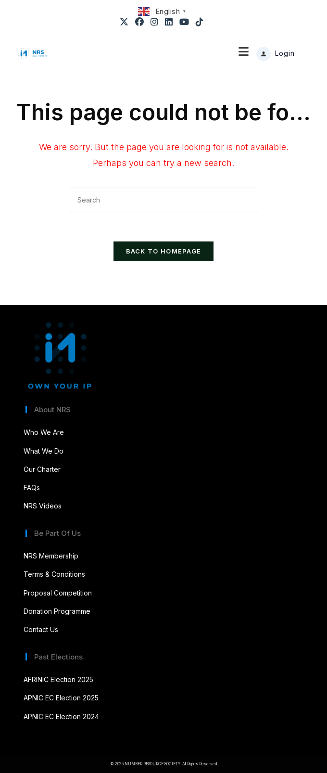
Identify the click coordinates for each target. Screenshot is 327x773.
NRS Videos (43, 506)
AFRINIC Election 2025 (58, 679)
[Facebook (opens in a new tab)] (140, 22)
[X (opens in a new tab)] (126, 22)
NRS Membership (51, 556)
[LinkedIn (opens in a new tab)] (169, 22)
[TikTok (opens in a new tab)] (200, 22)
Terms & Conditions (54, 574)
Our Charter (42, 469)
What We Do (43, 451)
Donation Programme (57, 611)
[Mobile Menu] (244, 53)
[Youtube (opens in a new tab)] (184, 22)
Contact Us (41, 629)
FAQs (32, 487)
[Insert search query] (163, 200)
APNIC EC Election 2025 (61, 698)
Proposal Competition (58, 593)
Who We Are (44, 432)
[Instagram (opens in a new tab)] (155, 22)
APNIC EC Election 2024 (61, 716)
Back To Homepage (163, 251)
